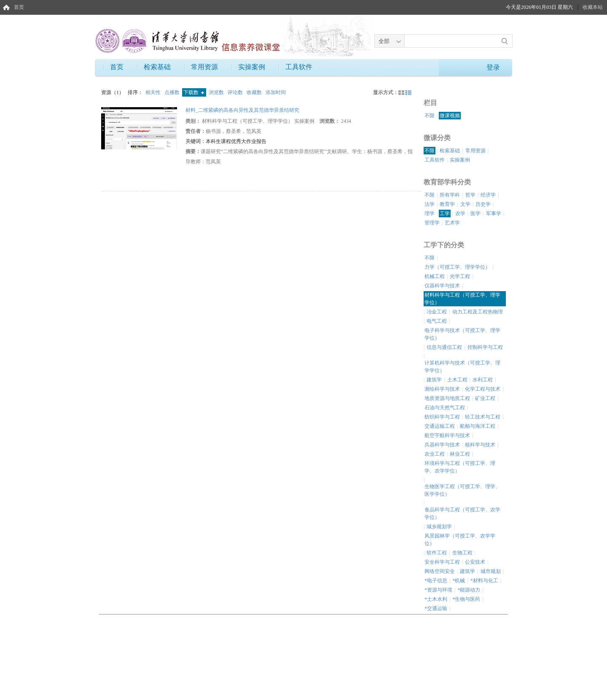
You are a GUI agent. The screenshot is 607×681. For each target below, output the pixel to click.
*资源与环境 (438, 590)
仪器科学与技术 (442, 286)
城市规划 (491, 571)
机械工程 (434, 276)
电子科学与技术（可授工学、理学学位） (462, 334)
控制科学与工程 (485, 347)
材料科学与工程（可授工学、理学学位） (462, 298)
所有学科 (450, 195)
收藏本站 (593, 7)
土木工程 (457, 380)
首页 (19, 7)
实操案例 (251, 66)
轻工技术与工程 (482, 417)
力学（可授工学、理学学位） (457, 267)
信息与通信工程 (444, 347)
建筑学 (434, 380)
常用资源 (204, 66)
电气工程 (437, 321)
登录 (493, 67)
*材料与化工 (484, 581)
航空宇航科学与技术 (447, 435)
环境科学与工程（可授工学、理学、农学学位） (459, 467)
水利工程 (483, 380)
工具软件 (298, 66)
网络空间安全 (439, 571)
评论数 (236, 92)
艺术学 (452, 223)
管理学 (432, 223)
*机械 (458, 581)
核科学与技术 (480, 445)
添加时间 (276, 92)
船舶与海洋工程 (477, 426)
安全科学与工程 (442, 562)
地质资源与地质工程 (447, 398)
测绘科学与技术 (442, 389)
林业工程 (460, 454)
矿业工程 (485, 398)
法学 (429, 204)
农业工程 (434, 454)
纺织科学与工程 (442, 417)
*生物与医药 (466, 599)
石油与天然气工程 (444, 408)
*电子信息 (435, 581)
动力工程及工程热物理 (477, 312)
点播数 (172, 92)
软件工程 (437, 553)
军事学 (493, 213)
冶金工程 (437, 312)
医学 (475, 213)
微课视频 (450, 116)
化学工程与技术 (482, 389)
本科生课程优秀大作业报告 (236, 141)
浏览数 (217, 92)
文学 (465, 204)
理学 (429, 213)
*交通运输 (435, 608)
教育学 (447, 204)
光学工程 (460, 276)
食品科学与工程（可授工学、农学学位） (462, 513)
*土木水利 (435, 599)
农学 (460, 213)
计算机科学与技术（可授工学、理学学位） (462, 366)
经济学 (488, 195)
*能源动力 (468, 590)
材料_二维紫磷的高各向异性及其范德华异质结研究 (242, 110)
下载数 (193, 92)
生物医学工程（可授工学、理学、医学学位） (462, 490)
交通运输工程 (439, 426)
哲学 (470, 195)
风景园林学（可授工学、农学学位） (459, 539)
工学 (445, 213)
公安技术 (475, 562)
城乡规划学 (439, 527)
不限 (429, 116)
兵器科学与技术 (442, 445)
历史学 (483, 204)
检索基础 (157, 66)
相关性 (153, 92)
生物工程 (462, 553)
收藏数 (255, 92)
